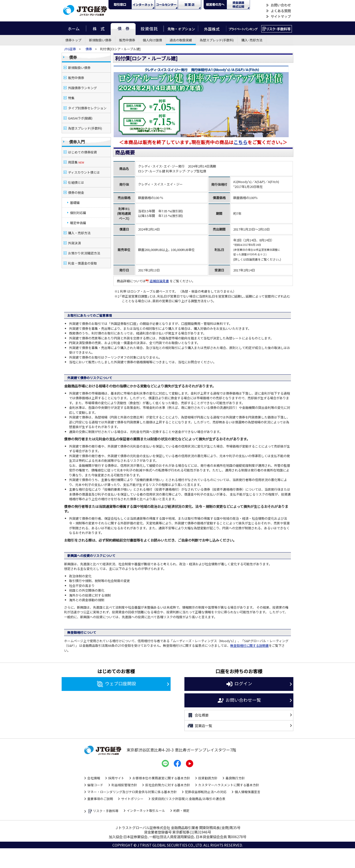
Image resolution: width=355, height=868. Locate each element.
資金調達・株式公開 (238, 4)
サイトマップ (278, 16)
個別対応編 (78, 212)
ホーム (74, 28)
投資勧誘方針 (207, 778)
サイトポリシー (132, 798)
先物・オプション (181, 28)
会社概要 (198, 715)
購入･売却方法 (251, 40)
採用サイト (116, 778)
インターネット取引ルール (146, 810)
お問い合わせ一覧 (239, 700)
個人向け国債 (152, 40)
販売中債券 (127, 40)
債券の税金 (76, 192)
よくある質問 (278, 11)
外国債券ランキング (82, 87)
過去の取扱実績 (181, 40)
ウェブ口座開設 (116, 684)
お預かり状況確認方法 (84, 253)
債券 (123, 28)
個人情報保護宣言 (247, 791)
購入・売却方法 (79, 233)
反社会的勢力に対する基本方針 (167, 785)
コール (166, 4)
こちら (240, 142)
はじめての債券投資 (82, 152)
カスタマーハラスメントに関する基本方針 (228, 785)
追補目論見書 (157, 281)
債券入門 (77, 142)
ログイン (239, 684)
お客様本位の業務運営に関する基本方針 (161, 778)
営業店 (189, 4)
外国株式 (212, 28)
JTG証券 (70, 49)
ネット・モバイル (143, 4)
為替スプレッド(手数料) (217, 40)
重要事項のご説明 (100, 798)
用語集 (76, 162)
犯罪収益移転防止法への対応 (206, 791)
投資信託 (150, 28)
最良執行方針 (235, 778)
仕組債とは (76, 182)
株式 (98, 28)
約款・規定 (181, 810)
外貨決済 (74, 243)
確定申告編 (78, 222)
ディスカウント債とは (84, 172)
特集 (71, 98)
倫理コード (95, 785)
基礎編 (75, 202)
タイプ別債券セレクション (87, 108)
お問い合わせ (278, 5)
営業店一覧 (199, 725)
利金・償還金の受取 (82, 263)
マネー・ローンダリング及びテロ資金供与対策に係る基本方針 (132, 791)
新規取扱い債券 (100, 40)
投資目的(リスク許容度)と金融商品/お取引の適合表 (188, 798)
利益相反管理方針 (124, 785)
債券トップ (73, 40)
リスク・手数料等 (103, 811)
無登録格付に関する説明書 (249, 645)
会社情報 (93, 778)
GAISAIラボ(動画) (80, 118)
